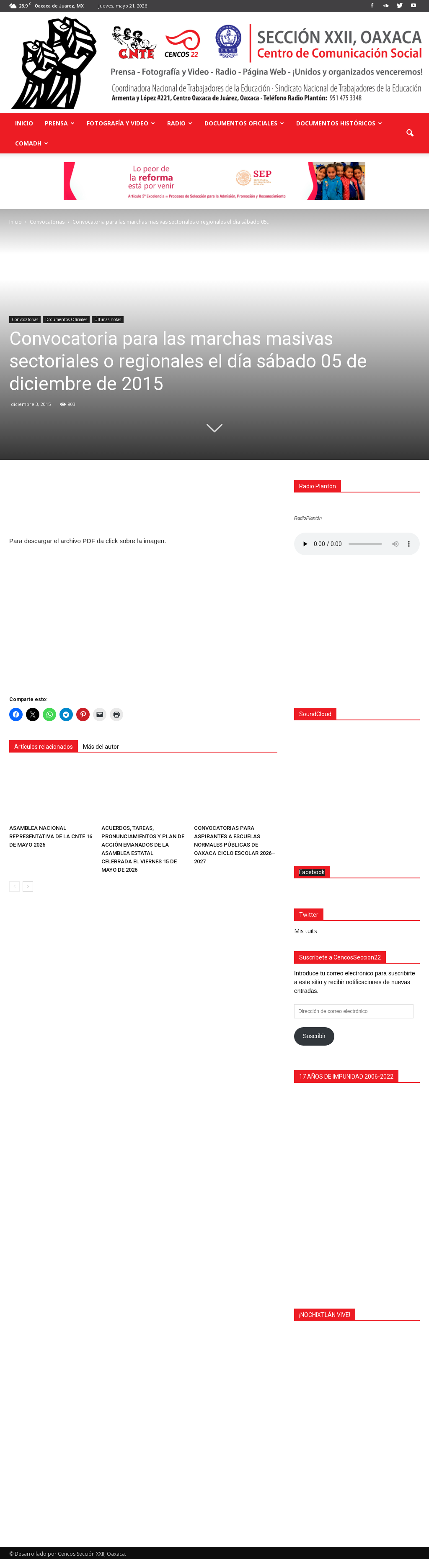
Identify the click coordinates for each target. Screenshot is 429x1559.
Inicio (24, 123)
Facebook (312, 870)
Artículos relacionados (43, 746)
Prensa (60, 123)
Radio (179, 123)
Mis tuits (305, 929)
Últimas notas (107, 319)
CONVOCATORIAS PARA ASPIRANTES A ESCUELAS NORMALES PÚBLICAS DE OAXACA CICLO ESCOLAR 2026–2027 (234, 845)
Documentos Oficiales (244, 123)
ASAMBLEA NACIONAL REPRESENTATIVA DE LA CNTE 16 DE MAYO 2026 (50, 836)
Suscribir (314, 1034)
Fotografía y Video (121, 123)
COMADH (31, 143)
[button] (410, 133)
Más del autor (101, 746)
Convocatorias (25, 319)
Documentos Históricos (339, 123)
